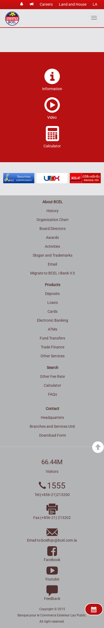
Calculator (52, 385)
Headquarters (52, 417)
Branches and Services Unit (52, 426)
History (52, 211)
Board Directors (52, 228)
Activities (52, 246)
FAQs (52, 394)
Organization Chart (52, 220)
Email (52, 264)
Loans (52, 302)
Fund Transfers (52, 338)
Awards (52, 237)
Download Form (52, 435)
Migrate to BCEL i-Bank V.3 (52, 273)
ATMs (52, 329)
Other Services (53, 356)
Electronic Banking (52, 320)
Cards (53, 311)
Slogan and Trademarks (52, 255)
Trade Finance (52, 347)
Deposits (52, 293)
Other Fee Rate (52, 376)
